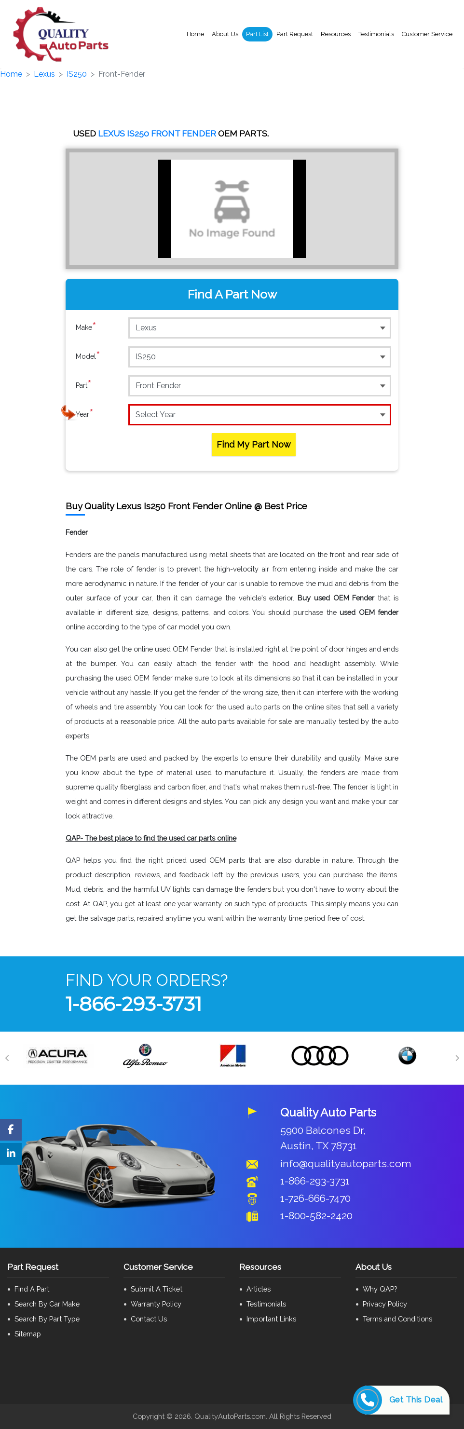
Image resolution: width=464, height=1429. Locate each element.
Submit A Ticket (156, 1289)
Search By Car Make (47, 1304)
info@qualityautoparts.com (345, 1163)
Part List (257, 34)
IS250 (77, 74)
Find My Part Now (254, 444)
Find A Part (31, 1289)
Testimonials (376, 34)
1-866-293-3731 (134, 1004)
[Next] (457, 1058)
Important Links (271, 1319)
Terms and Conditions (397, 1319)
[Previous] (7, 1058)
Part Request (294, 34)
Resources (336, 34)
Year (85, 414)
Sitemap (27, 1334)
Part (84, 385)
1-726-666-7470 (315, 1198)
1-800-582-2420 (316, 1216)
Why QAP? (380, 1289)
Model (88, 356)
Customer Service (427, 34)
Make (86, 327)
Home (195, 34)
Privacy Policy (385, 1304)
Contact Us (149, 1319)
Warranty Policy (156, 1304)
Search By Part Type (47, 1319)
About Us (225, 34)
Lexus (44, 74)
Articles (258, 1289)
